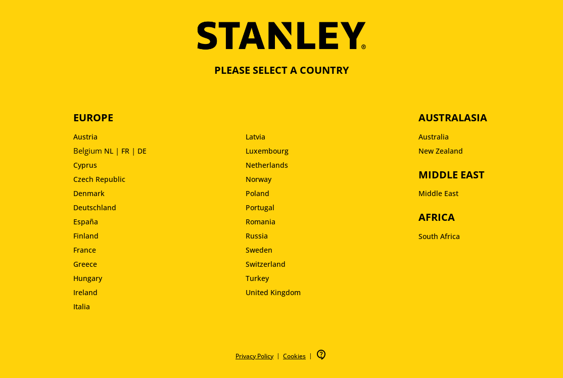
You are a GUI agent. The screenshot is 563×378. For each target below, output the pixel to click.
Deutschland (94, 207)
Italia (81, 306)
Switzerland (266, 264)
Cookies (294, 356)
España (85, 221)
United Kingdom (273, 292)
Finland (86, 236)
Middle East (438, 193)
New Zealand (440, 151)
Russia (257, 236)
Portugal (260, 207)
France (84, 250)
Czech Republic (99, 179)
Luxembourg (267, 151)
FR (125, 151)
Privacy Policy (254, 356)
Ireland (85, 292)
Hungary (87, 278)
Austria (85, 136)
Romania (260, 221)
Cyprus (85, 165)
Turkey (257, 278)
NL (108, 151)
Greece (85, 264)
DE (142, 151)
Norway (258, 179)
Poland (257, 193)
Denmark (89, 193)
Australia (433, 136)
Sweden (259, 250)
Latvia (255, 136)
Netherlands (267, 165)
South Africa (439, 236)
